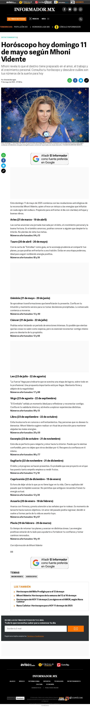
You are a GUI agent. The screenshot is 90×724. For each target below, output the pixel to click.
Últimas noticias (16, 19)
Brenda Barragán (10, 80)
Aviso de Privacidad (35, 704)
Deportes (46, 681)
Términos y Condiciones (35, 636)
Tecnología (58, 681)
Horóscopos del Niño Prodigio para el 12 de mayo (40, 592)
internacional (34, 681)
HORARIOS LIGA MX (41, 27)
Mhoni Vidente (17, 576)
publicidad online (51, 688)
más (45, 19)
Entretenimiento (9, 37)
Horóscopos (31, 576)
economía (50, 684)
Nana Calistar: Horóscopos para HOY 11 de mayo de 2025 (44, 606)
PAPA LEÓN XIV (21, 27)
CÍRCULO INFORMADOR (70, 27)
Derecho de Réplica (48, 704)
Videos (34, 19)
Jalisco (12, 681)
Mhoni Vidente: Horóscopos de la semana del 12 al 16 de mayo (46, 596)
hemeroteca (36, 688)
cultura (39, 684)
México (22, 681)
